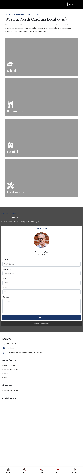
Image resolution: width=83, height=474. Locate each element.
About (5, 373)
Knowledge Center (10, 369)
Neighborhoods (9, 365)
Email (4, 278)
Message (5, 297)
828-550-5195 (41, 251)
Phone (4, 288)
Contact (5, 377)
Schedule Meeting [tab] (41, 324)
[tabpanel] (41, 276)
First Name (6, 260)
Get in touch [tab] (41, 228)
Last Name (6, 269)
